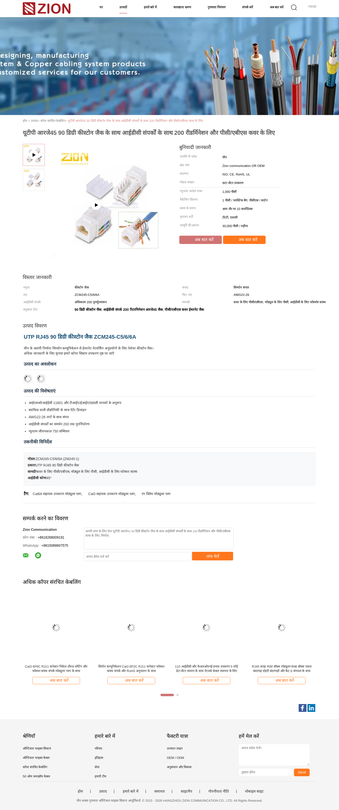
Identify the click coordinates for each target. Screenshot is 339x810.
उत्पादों (123, 7)
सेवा (97, 767)
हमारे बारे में (150, 7)
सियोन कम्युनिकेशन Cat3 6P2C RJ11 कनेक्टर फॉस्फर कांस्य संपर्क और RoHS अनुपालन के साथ (131, 669)
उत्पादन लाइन (174, 748)
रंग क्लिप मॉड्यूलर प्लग (156, 494)
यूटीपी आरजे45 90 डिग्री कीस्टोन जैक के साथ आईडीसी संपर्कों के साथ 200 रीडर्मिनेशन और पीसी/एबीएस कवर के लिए (135, 121)
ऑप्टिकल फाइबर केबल (36, 758)
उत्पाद (103, 791)
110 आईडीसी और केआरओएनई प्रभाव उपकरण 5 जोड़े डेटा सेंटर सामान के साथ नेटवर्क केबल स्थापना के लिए (206, 669)
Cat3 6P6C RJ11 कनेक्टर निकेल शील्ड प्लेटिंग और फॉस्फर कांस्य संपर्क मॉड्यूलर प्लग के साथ (56, 669)
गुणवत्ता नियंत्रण (217, 7)
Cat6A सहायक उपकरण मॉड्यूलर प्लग (57, 494)
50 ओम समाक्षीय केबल (36, 776)
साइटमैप (186, 791)
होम (80, 791)
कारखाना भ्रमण (182, 7)
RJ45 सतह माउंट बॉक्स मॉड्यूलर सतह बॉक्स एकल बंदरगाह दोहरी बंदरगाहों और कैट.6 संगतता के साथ (282, 669)
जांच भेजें (212, 556)
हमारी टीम (100, 776)
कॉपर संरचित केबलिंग (35, 767)
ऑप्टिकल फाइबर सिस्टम (37, 748)
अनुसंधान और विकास (179, 767)
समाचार (159, 791)
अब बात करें (276, 7)
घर (101, 7)
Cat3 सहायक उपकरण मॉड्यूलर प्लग (111, 494)
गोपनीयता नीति (218, 791)
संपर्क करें (247, 7)
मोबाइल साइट (254, 791)
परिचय (98, 748)
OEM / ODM (175, 758)
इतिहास (99, 758)
